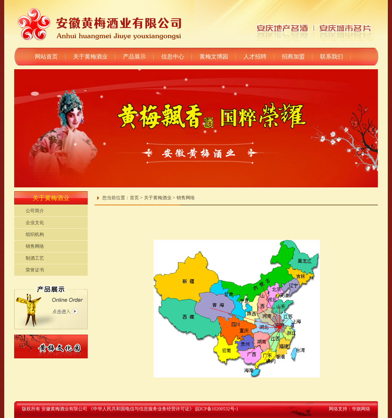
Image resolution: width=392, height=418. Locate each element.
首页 (134, 197)
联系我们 (331, 57)
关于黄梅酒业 (90, 57)
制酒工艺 (35, 258)
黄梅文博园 (213, 57)
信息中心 (172, 57)
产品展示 (134, 57)
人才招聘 (254, 57)
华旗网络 (361, 408)
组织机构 (35, 234)
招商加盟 (293, 57)
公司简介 (35, 210)
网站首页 (46, 57)
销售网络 (35, 246)
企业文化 (35, 222)
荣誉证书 (35, 270)
